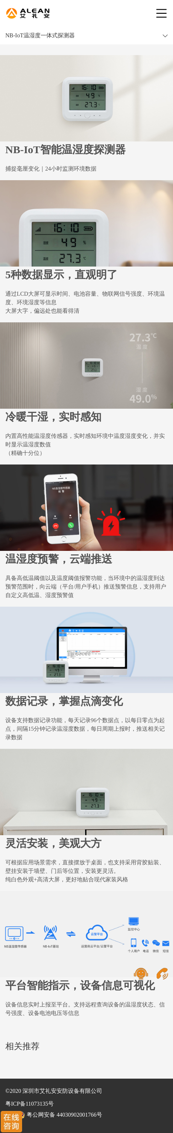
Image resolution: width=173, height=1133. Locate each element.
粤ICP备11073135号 (29, 1104)
